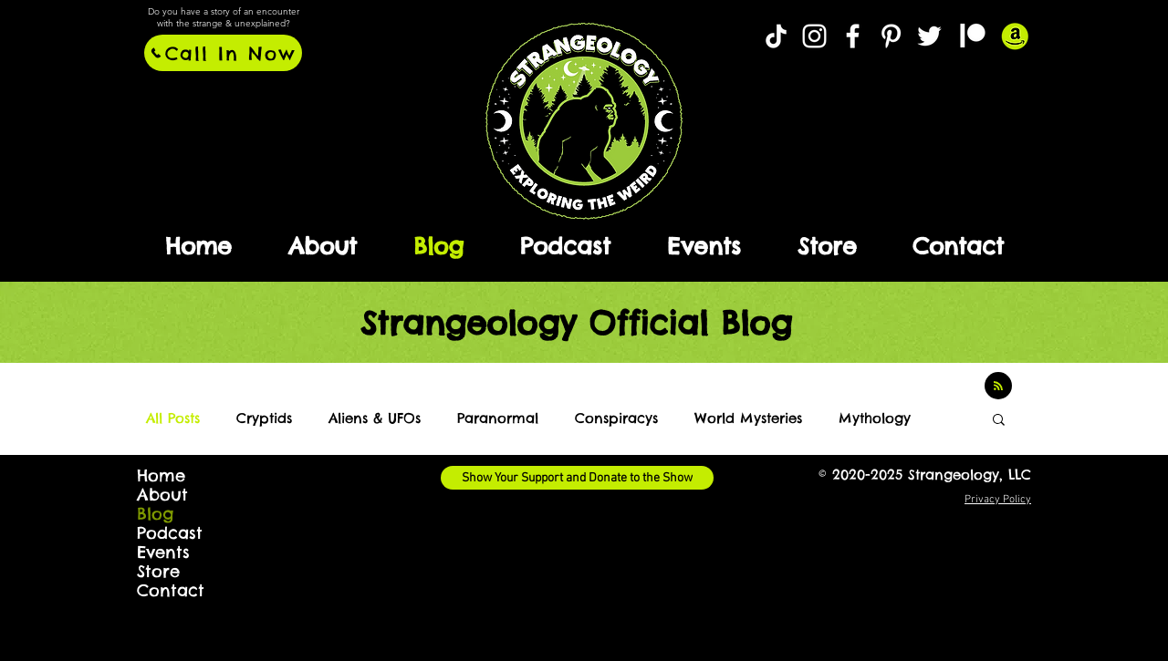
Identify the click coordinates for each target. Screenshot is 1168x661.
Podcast (170, 532)
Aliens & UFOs (374, 418)
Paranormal (497, 418)
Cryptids (264, 418)
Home (161, 475)
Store (158, 571)
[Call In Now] (223, 53)
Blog (155, 513)
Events (163, 552)
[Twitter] (929, 36)
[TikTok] (776, 36)
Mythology (875, 418)
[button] (998, 420)
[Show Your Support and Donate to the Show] (577, 478)
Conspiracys (616, 418)
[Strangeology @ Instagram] (814, 36)
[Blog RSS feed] (998, 386)
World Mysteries (748, 418)
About (162, 494)
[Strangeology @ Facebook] (853, 36)
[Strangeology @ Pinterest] (891, 36)
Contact (170, 590)
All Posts (173, 418)
